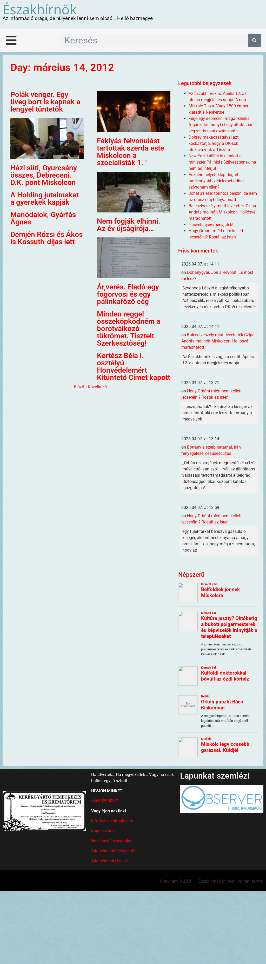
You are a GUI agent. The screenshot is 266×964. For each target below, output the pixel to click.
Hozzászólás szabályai (112, 840)
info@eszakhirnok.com (112, 820)
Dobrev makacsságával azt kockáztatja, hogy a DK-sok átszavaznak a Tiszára (213, 143)
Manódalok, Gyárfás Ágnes (43, 218)
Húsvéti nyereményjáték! (211, 224)
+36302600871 (105, 800)
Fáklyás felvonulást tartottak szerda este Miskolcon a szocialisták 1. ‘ (130, 152)
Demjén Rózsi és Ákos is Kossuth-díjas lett (46, 238)
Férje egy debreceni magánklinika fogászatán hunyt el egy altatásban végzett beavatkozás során (221, 124)
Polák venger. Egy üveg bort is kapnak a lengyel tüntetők (45, 101)
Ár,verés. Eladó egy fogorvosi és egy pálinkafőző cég (128, 294)
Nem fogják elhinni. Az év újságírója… (128, 225)
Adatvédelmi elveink (109, 860)
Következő (97, 386)
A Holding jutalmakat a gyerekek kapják (44, 198)
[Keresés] (254, 40)
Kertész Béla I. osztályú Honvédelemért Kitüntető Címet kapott (133, 366)
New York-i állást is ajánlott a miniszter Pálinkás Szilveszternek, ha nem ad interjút (222, 162)
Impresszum (102, 830)
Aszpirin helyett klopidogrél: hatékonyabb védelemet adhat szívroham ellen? (216, 181)
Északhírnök (40, 9)
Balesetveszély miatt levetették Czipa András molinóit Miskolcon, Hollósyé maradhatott (222, 212)
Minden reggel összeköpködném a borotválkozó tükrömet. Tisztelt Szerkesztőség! (128, 328)
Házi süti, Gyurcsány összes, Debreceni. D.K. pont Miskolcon (43, 175)
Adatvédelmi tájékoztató (113, 850)
